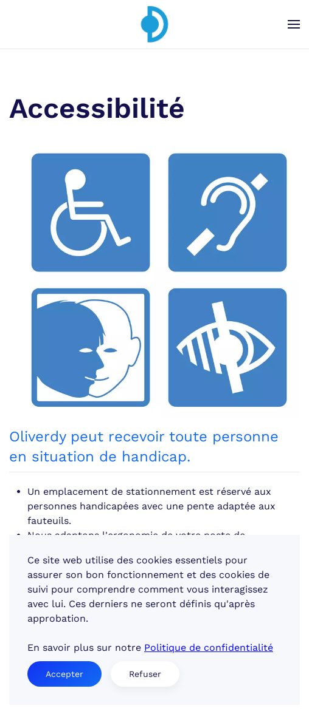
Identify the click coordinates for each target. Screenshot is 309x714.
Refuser (145, 674)
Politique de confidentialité (208, 647)
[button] (294, 24)
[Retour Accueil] (154, 24)
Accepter (64, 674)
